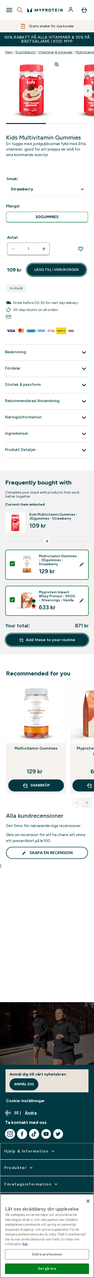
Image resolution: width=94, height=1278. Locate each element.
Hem (9, 52)
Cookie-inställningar (25, 1100)
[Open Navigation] (9, 10)
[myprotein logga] (45, 10)
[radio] (47, 217)
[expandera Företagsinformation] (31, 1184)
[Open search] (19, 10)
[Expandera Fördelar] (47, 369)
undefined (47, 189)
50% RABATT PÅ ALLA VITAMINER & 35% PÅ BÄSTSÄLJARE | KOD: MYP (47, 39)
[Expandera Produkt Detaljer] (47, 450)
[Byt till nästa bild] (88, 91)
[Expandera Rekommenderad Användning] (47, 401)
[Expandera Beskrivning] (47, 352)
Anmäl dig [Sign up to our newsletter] (24, 1084)
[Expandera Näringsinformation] (47, 418)
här (25, 1244)
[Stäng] (87, 1201)
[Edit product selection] (81, 564)
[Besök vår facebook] (22, 1134)
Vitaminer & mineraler (55, 52)
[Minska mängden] (12, 249)
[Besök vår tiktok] (34, 1134)
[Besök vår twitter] (58, 1134)
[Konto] (71, 10)
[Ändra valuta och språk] (47, 1113)
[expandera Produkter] (19, 1168)
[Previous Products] (77, 803)
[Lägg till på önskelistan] (80, 249)
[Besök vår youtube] (46, 1134)
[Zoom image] (57, 64)
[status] (28, 249)
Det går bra (47, 1268)
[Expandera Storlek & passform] (47, 385)
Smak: (12, 178)
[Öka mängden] (43, 249)
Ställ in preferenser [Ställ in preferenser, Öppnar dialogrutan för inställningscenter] (47, 1254)
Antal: (12, 237)
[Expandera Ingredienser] (47, 434)
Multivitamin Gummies (36, 748)
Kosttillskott (26, 52)
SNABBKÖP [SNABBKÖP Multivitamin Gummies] (36, 785)
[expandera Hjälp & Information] (29, 1151)
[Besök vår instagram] (10, 1134)
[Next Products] (87, 803)
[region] (47, 1236)
